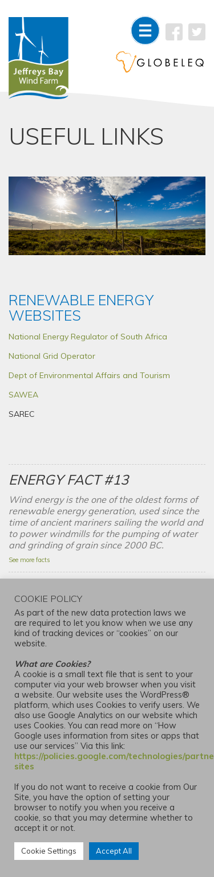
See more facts (29, 559)
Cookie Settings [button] (48, 850)
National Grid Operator (52, 356)
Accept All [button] (114, 850)
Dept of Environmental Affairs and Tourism (89, 375)
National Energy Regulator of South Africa (88, 336)
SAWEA (23, 395)
